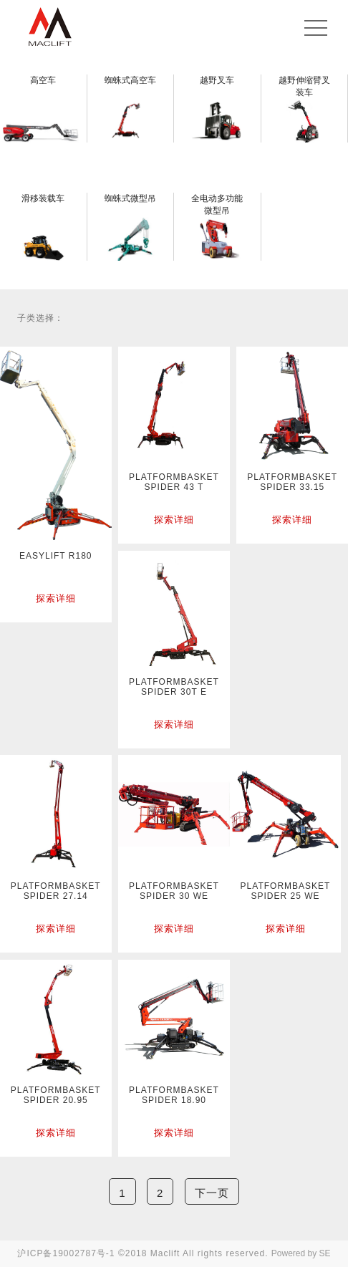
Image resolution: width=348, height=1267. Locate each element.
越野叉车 (217, 80)
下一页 (212, 1193)
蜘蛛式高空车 (130, 80)
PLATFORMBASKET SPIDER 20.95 (56, 1095)
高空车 (43, 80)
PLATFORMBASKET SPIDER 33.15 (292, 482)
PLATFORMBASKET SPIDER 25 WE (286, 891)
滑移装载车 (42, 198)
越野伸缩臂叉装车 (304, 86)
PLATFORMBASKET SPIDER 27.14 (56, 891)
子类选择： (40, 318)
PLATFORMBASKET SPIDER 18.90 (174, 1095)
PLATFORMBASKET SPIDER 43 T (174, 482)
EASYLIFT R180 (55, 556)
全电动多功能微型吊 (217, 204)
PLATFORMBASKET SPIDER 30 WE (174, 891)
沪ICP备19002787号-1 (66, 1253)
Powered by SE (301, 1253)
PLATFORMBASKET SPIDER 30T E (174, 687)
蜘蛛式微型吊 (130, 198)
